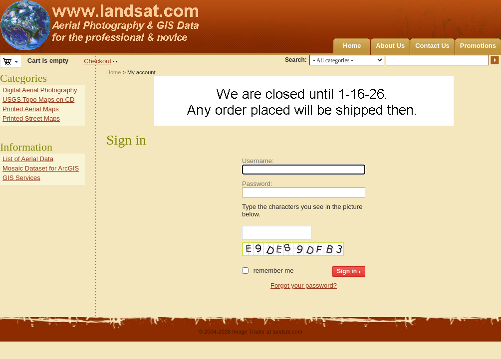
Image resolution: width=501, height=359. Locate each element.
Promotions (478, 45)
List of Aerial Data (27, 159)
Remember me (273, 270)
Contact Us (432, 45)
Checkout (97, 61)
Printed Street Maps (31, 118)
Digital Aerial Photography (39, 90)
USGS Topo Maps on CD (38, 99)
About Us (390, 45)
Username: (258, 161)
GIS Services (21, 177)
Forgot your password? (303, 285)
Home (352, 45)
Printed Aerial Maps (30, 109)
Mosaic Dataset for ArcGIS (40, 168)
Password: (257, 183)
